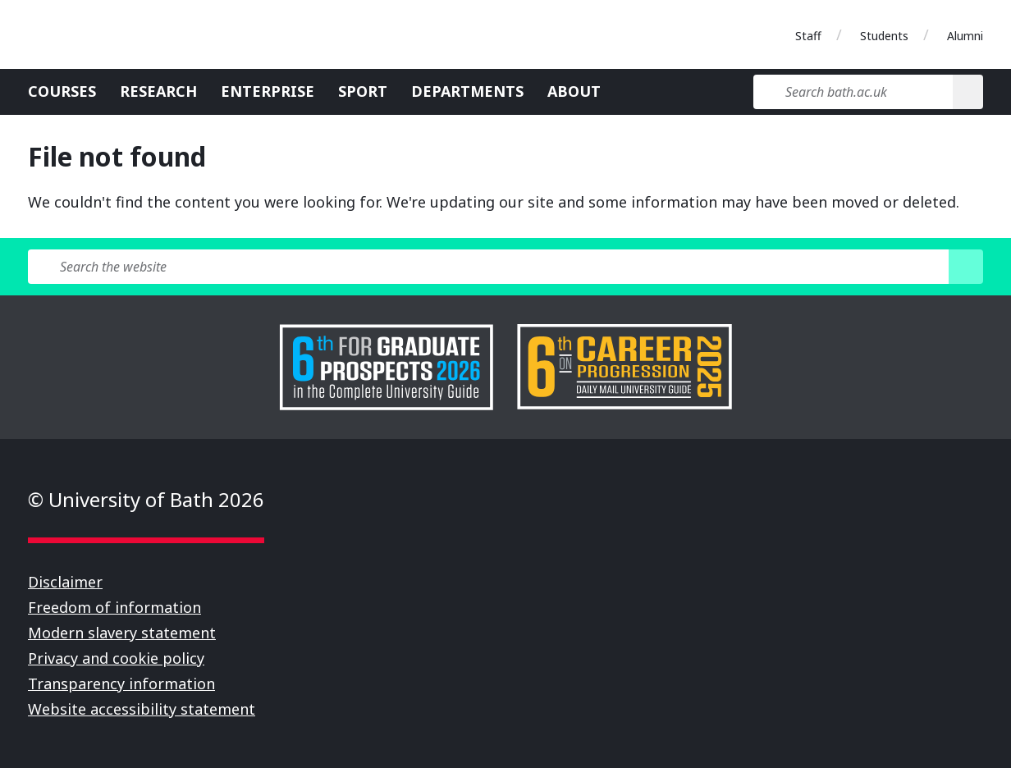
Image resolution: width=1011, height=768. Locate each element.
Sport (362, 91)
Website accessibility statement (141, 709)
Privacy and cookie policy (116, 658)
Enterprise (267, 91)
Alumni (965, 35)
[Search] (968, 92)
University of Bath (102, 34)
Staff (808, 35)
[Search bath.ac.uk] (853, 92)
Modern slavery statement (122, 632)
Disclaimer (65, 582)
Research (158, 91)
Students (884, 35)
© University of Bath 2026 (146, 499)
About (574, 91)
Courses (62, 91)
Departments (467, 91)
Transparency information (121, 683)
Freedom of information (114, 607)
